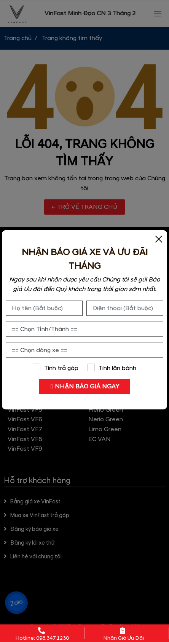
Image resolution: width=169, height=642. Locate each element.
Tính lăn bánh (112, 368)
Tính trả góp (55, 368)
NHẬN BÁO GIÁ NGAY (85, 386)
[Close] (158, 238)
